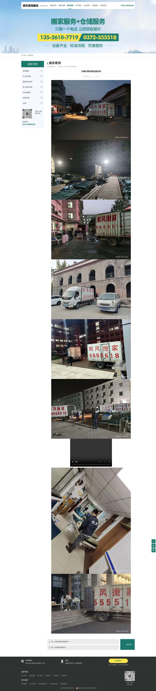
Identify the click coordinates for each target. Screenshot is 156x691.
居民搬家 (26, 71)
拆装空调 (26, 98)
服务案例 (70, 5)
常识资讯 (87, 5)
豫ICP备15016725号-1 (68, 688)
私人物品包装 (27, 87)
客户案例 (40, 675)
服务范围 (62, 5)
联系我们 (103, 5)
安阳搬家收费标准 (60, 647)
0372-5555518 (127, 5)
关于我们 (78, 5)
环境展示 (48, 675)
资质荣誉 (64, 675)
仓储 (24, 103)
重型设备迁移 (27, 82)
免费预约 (118, 661)
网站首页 (53, 5)
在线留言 (95, 5)
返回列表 (129, 644)
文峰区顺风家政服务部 (61, 641)
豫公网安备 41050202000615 (88, 688)
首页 (24, 55)
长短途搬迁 (27, 92)
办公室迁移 (27, 76)
